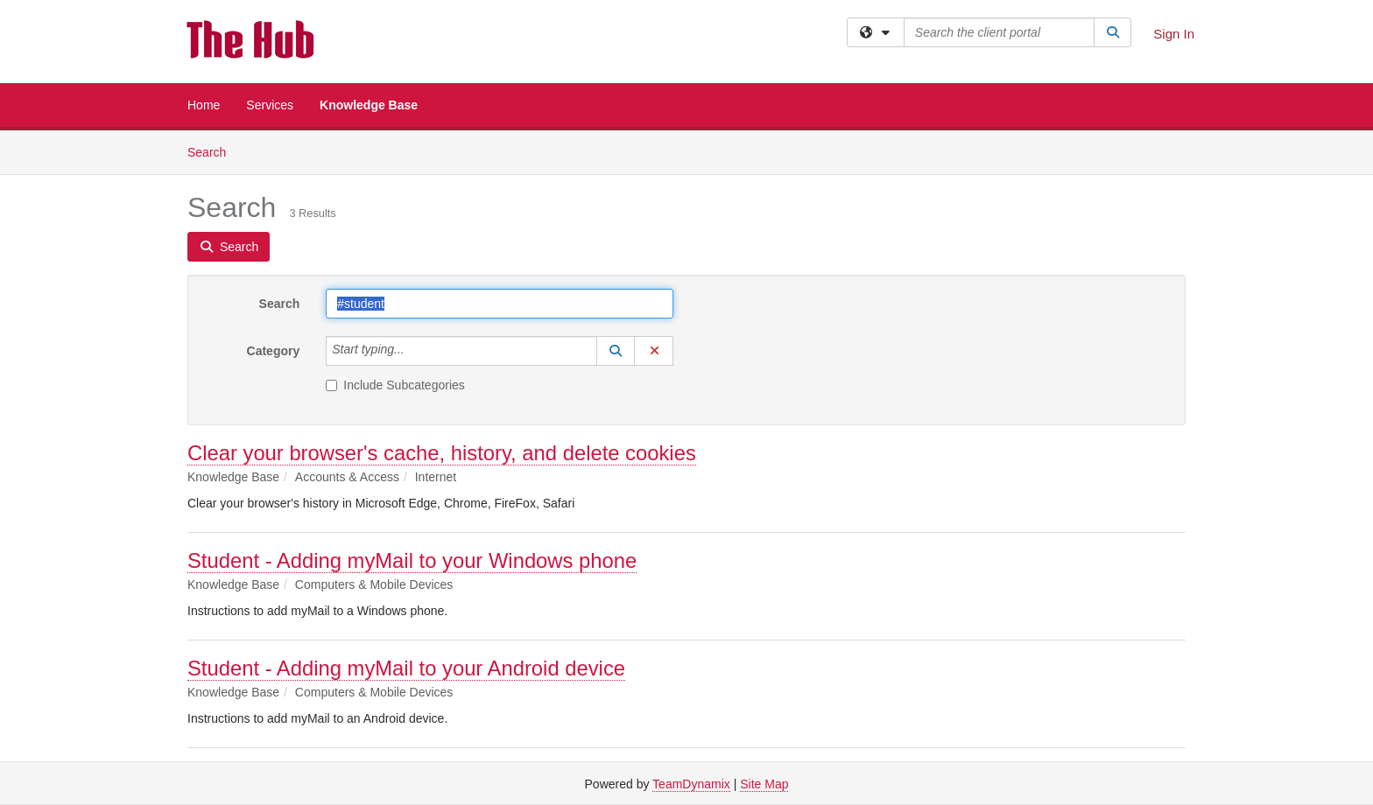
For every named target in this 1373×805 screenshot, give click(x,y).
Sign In (1173, 33)
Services (269, 105)
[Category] (414, 350)
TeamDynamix (691, 784)
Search (213, 151)
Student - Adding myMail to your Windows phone (412, 560)
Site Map (764, 784)
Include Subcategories (395, 385)
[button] (615, 351)
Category (273, 351)
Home (203, 105)
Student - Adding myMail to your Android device (406, 668)
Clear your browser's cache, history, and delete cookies (441, 453)
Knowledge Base (369, 105)
